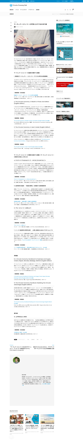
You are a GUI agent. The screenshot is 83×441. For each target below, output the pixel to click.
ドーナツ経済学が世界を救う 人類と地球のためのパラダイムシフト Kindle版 (30, 247)
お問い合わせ (32, 1)
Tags (15, 339)
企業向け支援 (24, 1)
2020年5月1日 (21, 26)
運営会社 (58, 437)
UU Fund (34, 419)
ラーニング (56, 14)
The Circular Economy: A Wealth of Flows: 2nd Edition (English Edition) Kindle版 (31, 120)
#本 (41, 339)
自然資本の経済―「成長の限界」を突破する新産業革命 (25, 201)
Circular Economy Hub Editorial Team (15, 398)
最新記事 (11, 9)
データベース (31, 9)
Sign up (71, 426)
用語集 (28, 1)
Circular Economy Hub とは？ (50, 437)
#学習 (28, 339)
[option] (16, 390)
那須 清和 (17, 26)
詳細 (43, 425)
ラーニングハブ (23, 9)
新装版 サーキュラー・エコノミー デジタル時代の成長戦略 (26, 95)
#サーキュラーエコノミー (22, 339)
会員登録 (37, 9)
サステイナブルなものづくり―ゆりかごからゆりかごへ (25, 179)
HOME (53, 14)
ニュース (12, 387)
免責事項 (71, 437)
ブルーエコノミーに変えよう (20, 225)
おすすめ (15, 22)
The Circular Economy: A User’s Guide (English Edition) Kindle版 (28, 146)
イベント (17, 9)
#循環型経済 (32, 339)
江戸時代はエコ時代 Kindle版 (20, 332)
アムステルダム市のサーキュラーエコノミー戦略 (32, 240)
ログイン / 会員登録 (64, 1)
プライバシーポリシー (65, 437)
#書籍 (37, 339)
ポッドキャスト (29, 387)
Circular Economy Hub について (15, 1)
